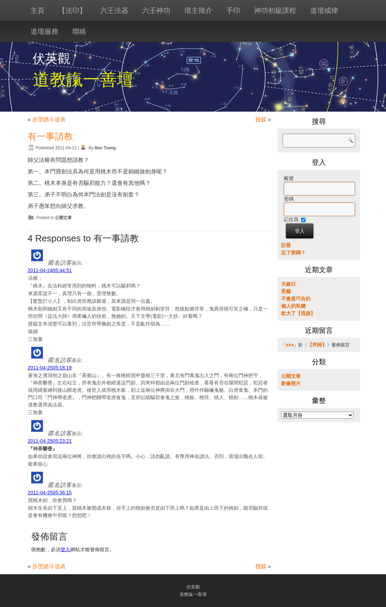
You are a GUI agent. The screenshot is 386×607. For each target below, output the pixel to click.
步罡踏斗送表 (49, 119)
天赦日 (288, 284)
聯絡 (79, 31)
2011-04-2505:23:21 (50, 441)
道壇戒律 (324, 10)
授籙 (260, 119)
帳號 (289, 178)
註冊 (286, 245)
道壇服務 (44, 31)
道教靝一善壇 (83, 79)
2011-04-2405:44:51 (50, 270)
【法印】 (72, 10)
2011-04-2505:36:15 (50, 492)
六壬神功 (156, 10)
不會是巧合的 (295, 298)
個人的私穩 (293, 306)
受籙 (286, 291)
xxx (290, 344)
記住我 (291, 219)
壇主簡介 (198, 10)
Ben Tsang (105, 147)
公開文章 (63, 217)
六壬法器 (114, 10)
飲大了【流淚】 (298, 313)
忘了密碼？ (293, 252)
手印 (233, 10)
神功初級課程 (275, 10)
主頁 (37, 10)
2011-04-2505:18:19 (50, 367)
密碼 (289, 199)
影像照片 (291, 383)
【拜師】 (317, 344)
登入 (65, 549)
